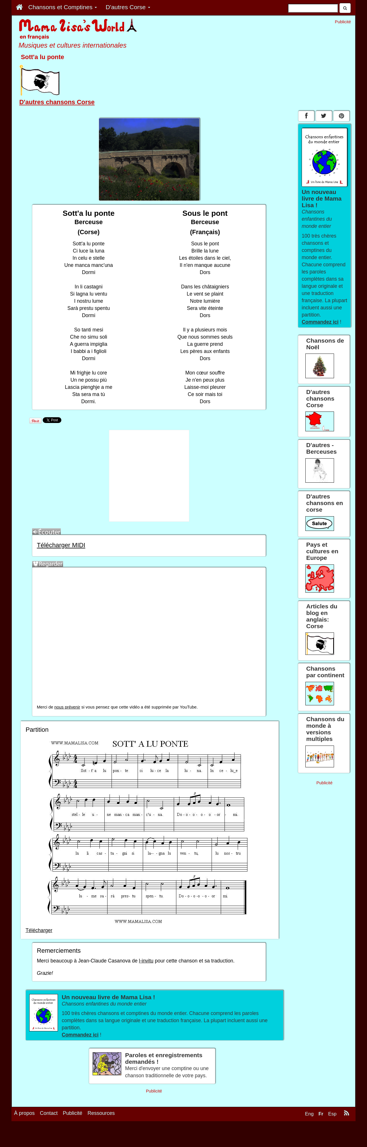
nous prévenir (67, 707)
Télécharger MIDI (61, 545)
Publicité (72, 1129)
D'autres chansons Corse (57, 102)
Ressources (101, 1129)
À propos (24, 1129)
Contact (49, 1129)
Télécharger (39, 930)
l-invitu (146, 961)
